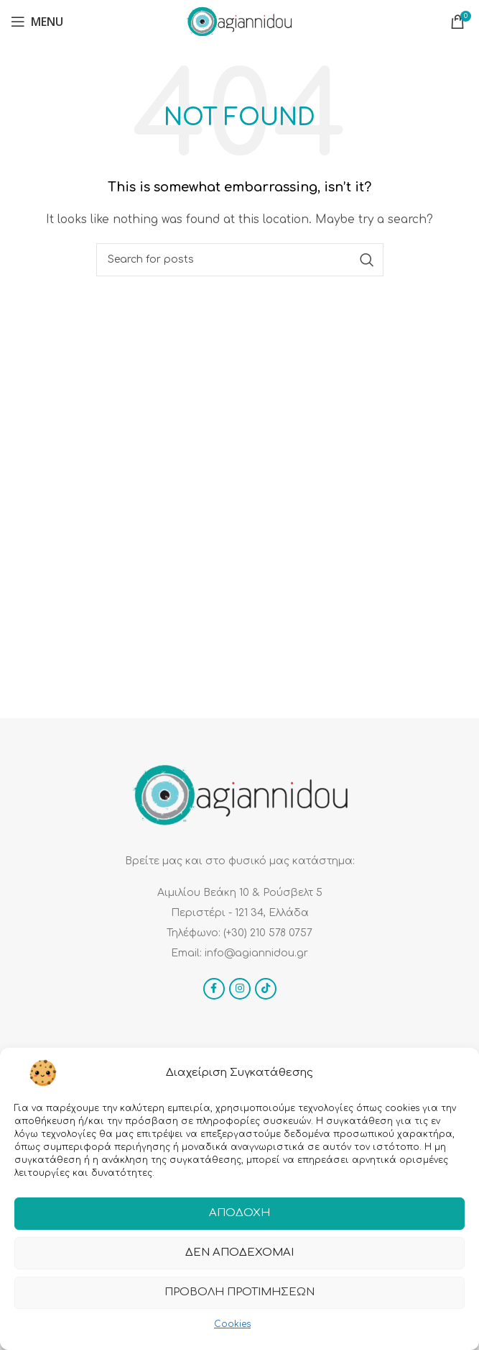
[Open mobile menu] (37, 21)
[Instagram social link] (240, 989)
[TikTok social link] (265, 989)
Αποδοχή (239, 1220)
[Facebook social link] (214, 989)
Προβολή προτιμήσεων (239, 1299)
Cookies (232, 1331)
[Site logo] (239, 21)
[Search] (239, 259)
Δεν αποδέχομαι (239, 1260)
